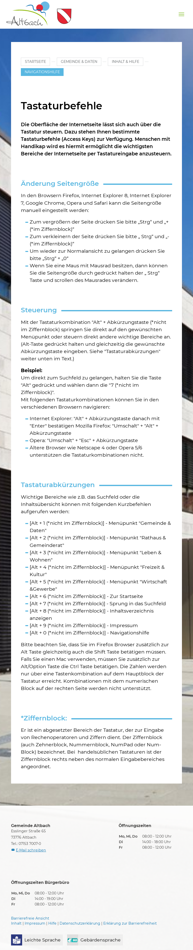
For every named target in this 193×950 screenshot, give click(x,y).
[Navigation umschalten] (181, 14)
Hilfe (52, 923)
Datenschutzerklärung (80, 923)
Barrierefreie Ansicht (30, 918)
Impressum (35, 923)
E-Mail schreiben (31, 850)
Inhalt (16, 923)
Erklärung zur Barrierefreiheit (130, 923)
